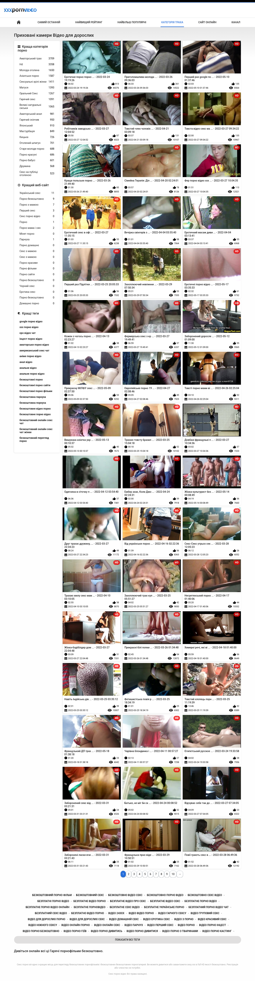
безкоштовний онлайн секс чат (36, 422)
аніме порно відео (31, 356)
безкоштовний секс (90, 895)
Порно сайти (37, 274)
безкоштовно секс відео (205, 895)
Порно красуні (37, 154)
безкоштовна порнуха (33, 402)
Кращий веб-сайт (35, 185)
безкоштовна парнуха (33, 396)
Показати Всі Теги (127, 939)
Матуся (37, 87)
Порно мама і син (37, 228)
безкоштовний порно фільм (52, 895)
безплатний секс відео (51, 913)
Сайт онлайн (207, 22)
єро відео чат (28, 333)
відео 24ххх (116, 913)
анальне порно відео (32, 373)
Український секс (37, 193)
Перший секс (37, 210)
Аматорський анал (37, 113)
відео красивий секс (212, 919)
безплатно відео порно (87, 913)
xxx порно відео (29, 327)
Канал (236, 22)
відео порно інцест (212, 925)
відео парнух (133, 925)
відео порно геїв (75, 931)
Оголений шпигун (37, 143)
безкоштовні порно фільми (36, 391)
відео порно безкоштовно (41, 931)
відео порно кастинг (217, 931)
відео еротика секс (156, 919)
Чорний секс (37, 286)
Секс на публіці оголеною (37, 174)
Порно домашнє (37, 245)
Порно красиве (37, 262)
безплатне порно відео (201, 901)
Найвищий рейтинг (88, 22)
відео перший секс (160, 925)
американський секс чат (34, 350)
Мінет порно (37, 233)
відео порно (186, 925)
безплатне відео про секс (128, 901)
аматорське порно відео (34, 344)
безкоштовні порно (31, 379)
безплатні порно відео (53, 901)
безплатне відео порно (89, 901)
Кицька (37, 137)
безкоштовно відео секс (125, 895)
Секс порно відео (37, 216)
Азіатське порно (37, 75)
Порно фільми (37, 268)
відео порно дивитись (106, 931)
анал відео (26, 362)
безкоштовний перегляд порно (34, 439)
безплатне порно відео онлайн (47, 907)
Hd (37, 64)
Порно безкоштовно (37, 198)
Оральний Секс (37, 93)
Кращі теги (30, 313)
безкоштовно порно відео (165, 895)
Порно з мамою (37, 204)
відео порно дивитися (142, 931)
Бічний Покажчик (18, 22)
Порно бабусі (37, 160)
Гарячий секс (37, 99)
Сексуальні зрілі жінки (37, 81)
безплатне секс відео (125, 907)
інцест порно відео (31, 338)
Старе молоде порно (37, 148)
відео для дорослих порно (46, 919)
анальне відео (28, 367)
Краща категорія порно (33, 48)
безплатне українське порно (164, 907)
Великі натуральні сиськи (37, 106)
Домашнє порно (37, 303)
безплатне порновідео (89, 907)
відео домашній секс (124, 919)
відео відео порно (141, 913)
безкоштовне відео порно (35, 408)
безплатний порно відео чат (209, 907)
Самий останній (49, 22)
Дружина (37, 166)
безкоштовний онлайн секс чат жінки (36, 431)
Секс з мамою (37, 251)
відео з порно (183, 919)
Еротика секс (37, 291)
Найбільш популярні (132, 22)
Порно (37, 222)
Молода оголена (37, 70)
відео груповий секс (205, 913)
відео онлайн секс (107, 925)
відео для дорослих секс (87, 919)
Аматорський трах (37, 58)
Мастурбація (37, 131)
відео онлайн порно (75, 925)
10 (173, 874)
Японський (37, 125)
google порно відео (31, 321)
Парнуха (37, 239)
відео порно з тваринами (180, 931)
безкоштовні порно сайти (35, 385)
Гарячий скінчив (37, 119)
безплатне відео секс (165, 901)
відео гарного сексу (172, 913)
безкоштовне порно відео (35, 414)
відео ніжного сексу (42, 925)
